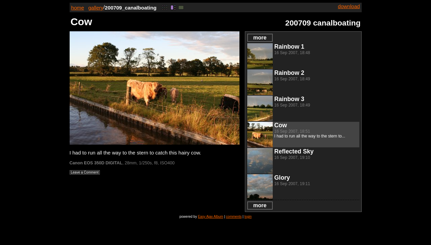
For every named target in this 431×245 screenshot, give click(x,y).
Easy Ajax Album (210, 216)
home (77, 8)
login (248, 216)
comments (233, 216)
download (349, 6)
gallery (96, 8)
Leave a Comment (85, 172)
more (259, 37)
